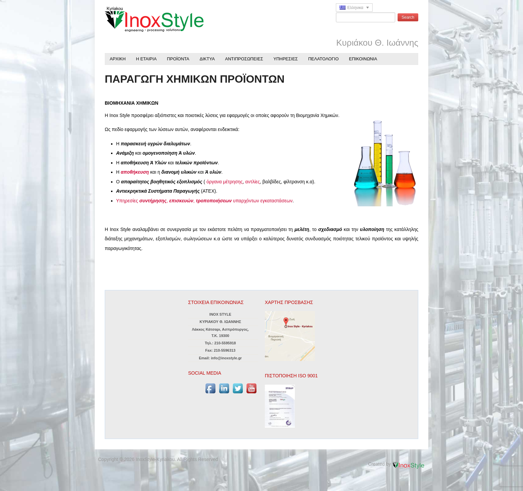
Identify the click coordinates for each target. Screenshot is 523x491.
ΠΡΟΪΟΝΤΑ (178, 58)
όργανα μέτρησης (224, 181)
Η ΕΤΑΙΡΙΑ (146, 58)
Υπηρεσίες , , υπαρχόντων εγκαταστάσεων (204, 200)
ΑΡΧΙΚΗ (118, 58)
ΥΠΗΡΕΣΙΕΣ (286, 58)
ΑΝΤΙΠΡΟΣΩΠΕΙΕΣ (244, 58)
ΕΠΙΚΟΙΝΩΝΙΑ (363, 58)
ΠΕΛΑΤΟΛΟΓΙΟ (323, 58)
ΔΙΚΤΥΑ (207, 58)
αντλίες (252, 181)
